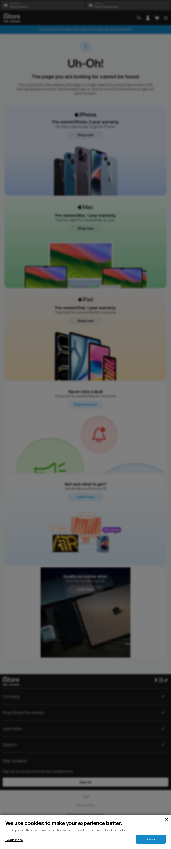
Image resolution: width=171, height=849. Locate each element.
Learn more (14, 840)
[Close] (166, 819)
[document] (85, 826)
